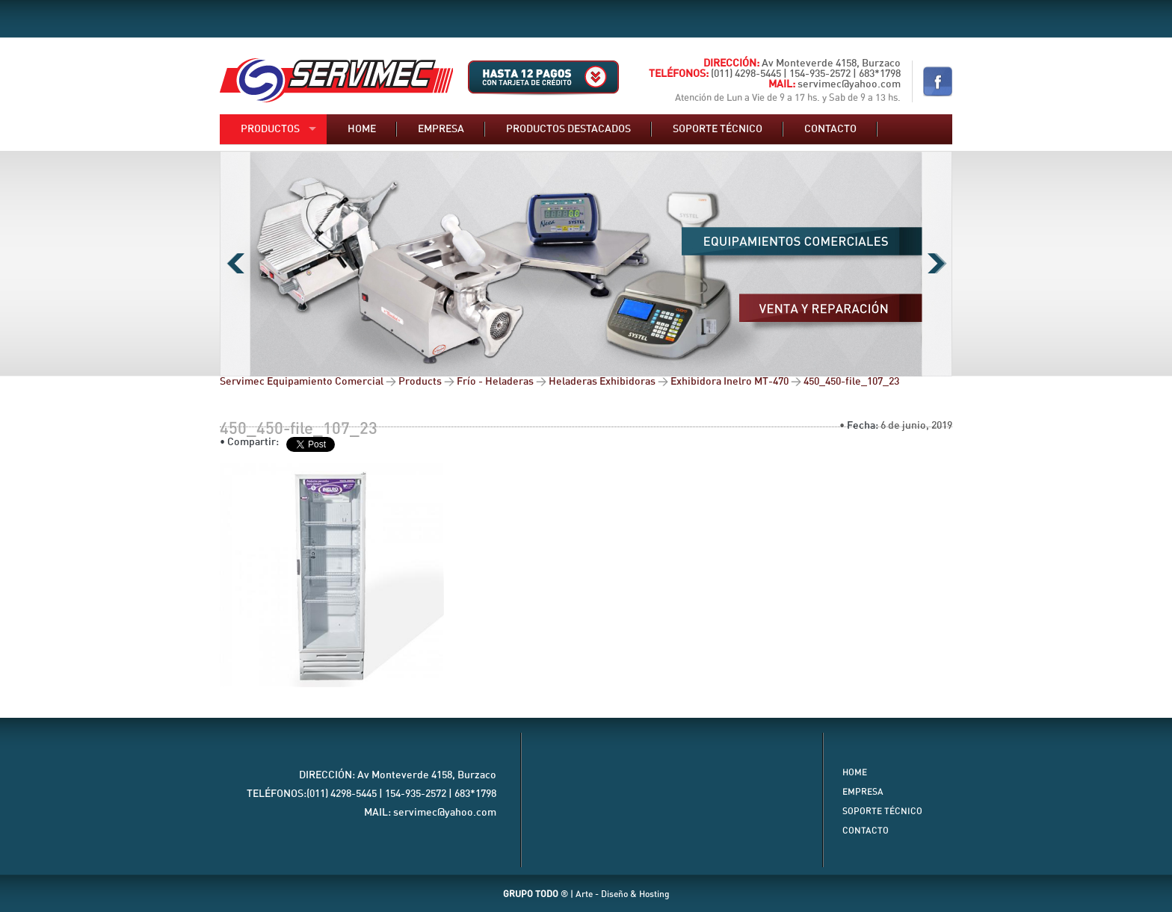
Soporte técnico (717, 129)
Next (937, 264)
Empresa (441, 129)
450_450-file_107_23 (298, 429)
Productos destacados (568, 129)
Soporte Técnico (882, 811)
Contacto (830, 129)
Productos (270, 129)
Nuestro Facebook (937, 81)
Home (362, 129)
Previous (235, 264)
